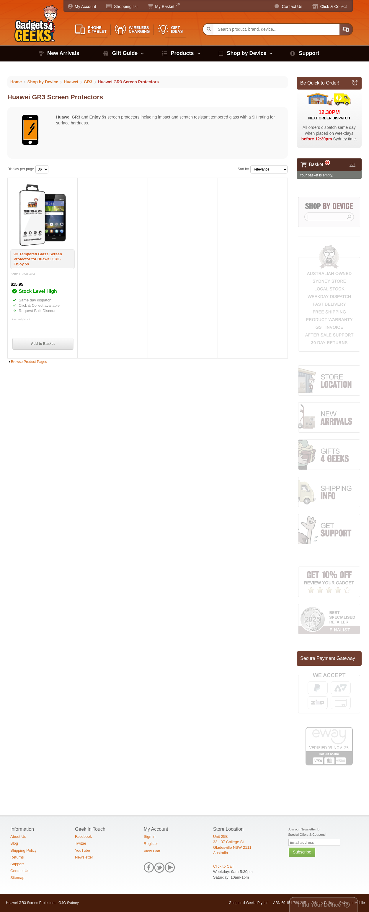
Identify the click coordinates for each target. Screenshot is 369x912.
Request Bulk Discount (38, 311)
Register (151, 843)
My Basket (164, 6)
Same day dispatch (34, 300)
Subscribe (302, 852)
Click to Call (223, 866)
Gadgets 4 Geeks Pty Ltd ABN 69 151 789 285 (267, 903)
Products (182, 53)
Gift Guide (125, 53)
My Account (85, 6)
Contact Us (292, 6)
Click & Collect (333, 6)
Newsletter (84, 857)
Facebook (83, 836)
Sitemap (17, 877)
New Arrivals (63, 53)
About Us (18, 836)
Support (309, 53)
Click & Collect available (39, 305)
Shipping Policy (23, 850)
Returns (17, 857)
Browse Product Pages (29, 362)
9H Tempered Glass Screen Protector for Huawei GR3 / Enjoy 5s (38, 259)
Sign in (150, 836)
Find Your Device (319, 905)
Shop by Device (246, 53)
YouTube (82, 850)
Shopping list (126, 6)
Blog (14, 843)
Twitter (80, 843)
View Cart (152, 851)
